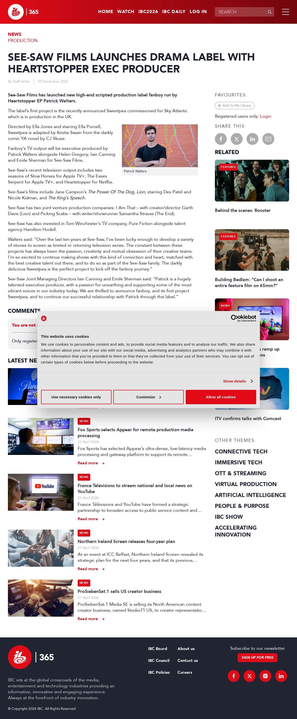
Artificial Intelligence (250, 495)
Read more (88, 463)
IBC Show (229, 517)
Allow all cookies (221, 397)
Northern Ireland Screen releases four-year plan (126, 541)
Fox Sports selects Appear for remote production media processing (135, 433)
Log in (198, 11)
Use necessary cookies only (76, 397)
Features (228, 167)
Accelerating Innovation (236, 531)
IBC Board (157, 649)
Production (23, 41)
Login (265, 116)
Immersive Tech (238, 462)
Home (105, 11)
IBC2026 (148, 11)
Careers (185, 672)
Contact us (188, 660)
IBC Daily (174, 11)
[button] (284, 12)
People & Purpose (242, 506)
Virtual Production (246, 484)
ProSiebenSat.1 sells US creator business (119, 591)
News (14, 34)
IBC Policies (159, 672)
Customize (148, 397)
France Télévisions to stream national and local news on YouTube (135, 488)
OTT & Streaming (240, 473)
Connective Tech (241, 451)
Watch (126, 11)
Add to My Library (237, 105)
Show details (234, 381)
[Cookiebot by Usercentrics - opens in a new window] (234, 318)
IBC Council (158, 660)
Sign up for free (258, 657)
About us (186, 649)
